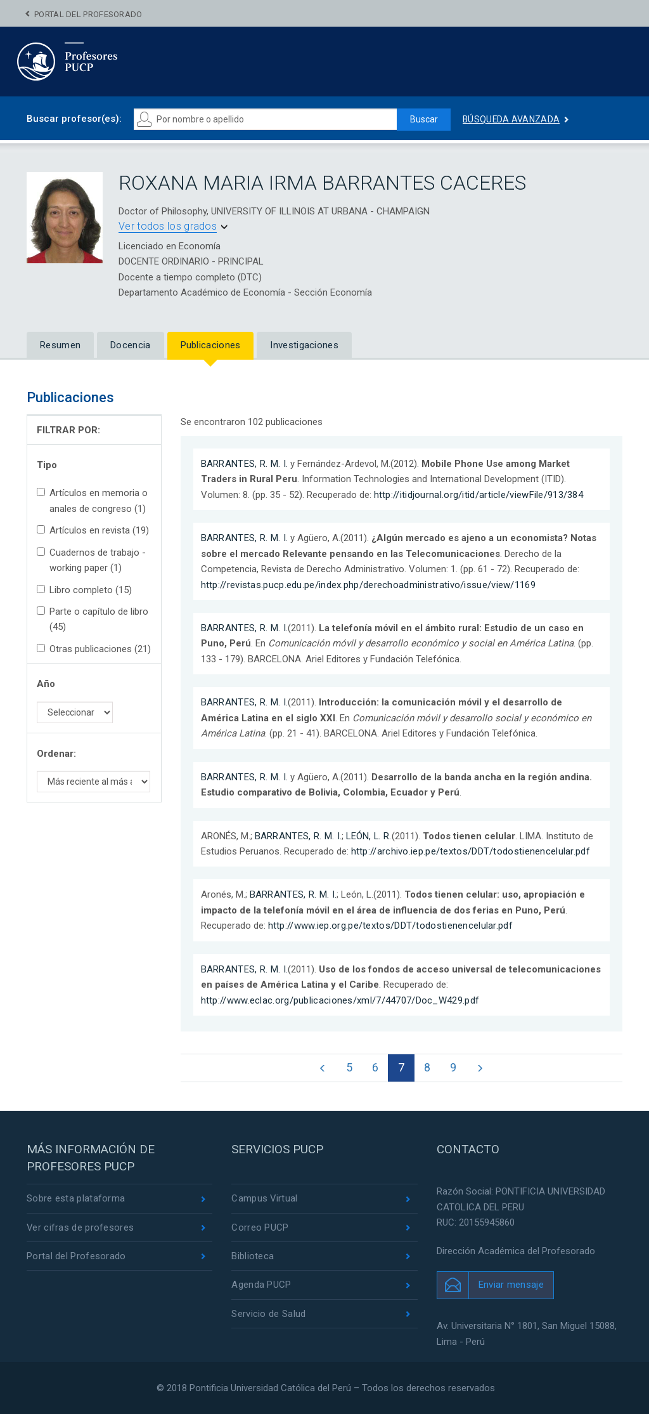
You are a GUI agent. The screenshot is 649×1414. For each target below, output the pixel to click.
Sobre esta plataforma (76, 1199)
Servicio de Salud (268, 1314)
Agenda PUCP (261, 1285)
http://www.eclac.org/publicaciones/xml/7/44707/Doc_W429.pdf (340, 1000)
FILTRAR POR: (68, 430)
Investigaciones (304, 345)
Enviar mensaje (511, 1285)
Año (46, 684)
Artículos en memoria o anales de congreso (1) (92, 500)
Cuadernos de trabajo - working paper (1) (91, 560)
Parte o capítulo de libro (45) (92, 619)
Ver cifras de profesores (80, 1227)
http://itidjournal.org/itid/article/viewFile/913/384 (479, 495)
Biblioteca (252, 1256)
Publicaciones (211, 345)
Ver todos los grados (168, 226)
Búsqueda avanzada (511, 119)
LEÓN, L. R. (369, 836)
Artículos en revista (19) (93, 530)
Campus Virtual (264, 1199)
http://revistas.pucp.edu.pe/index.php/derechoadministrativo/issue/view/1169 (368, 585)
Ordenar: (56, 753)
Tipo (47, 465)
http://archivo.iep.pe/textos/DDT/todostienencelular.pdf (471, 851)
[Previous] (321, 1068)
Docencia (130, 345)
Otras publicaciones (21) (94, 649)
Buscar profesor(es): (74, 118)
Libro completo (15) (84, 590)
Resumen (60, 345)
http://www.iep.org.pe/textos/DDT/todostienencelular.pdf (390, 925)
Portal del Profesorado (88, 14)
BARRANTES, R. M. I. (244, 463)
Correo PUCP (259, 1227)
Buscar (423, 119)
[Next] (480, 1068)
